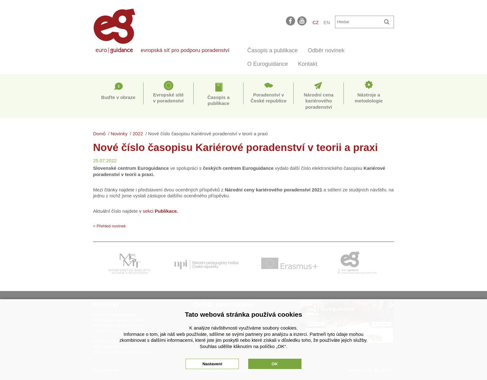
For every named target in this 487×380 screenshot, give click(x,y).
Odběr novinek (326, 50)
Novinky (119, 133)
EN (326, 22)
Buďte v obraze (118, 97)
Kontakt (307, 64)
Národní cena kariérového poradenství (318, 101)
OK (275, 364)
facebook (290, 21)
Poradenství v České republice (268, 98)
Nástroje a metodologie (369, 98)
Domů (99, 133)
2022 (138, 133)
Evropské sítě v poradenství (168, 98)
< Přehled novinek (109, 226)
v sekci (159, 211)
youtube (302, 21)
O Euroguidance (267, 64)
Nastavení (212, 364)
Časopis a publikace (272, 50)
